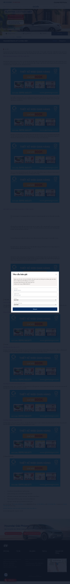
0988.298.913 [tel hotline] (26, 284)
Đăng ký (35, 309)
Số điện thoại (16, 293)
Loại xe (15, 298)
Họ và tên (16, 288)
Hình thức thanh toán (18, 303)
